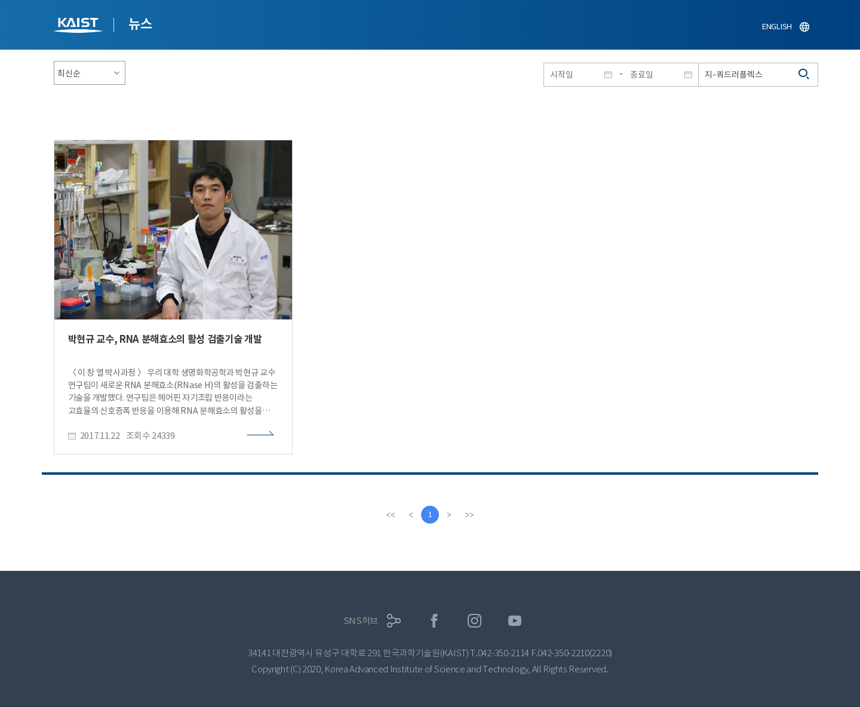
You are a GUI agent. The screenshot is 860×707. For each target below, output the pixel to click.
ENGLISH (777, 26)
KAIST (79, 26)
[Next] (449, 515)
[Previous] (411, 515)
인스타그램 (474, 621)
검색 (804, 75)
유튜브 (515, 621)
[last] (469, 515)
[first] (391, 515)
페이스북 (434, 621)
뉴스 (140, 24)
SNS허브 (361, 620)
